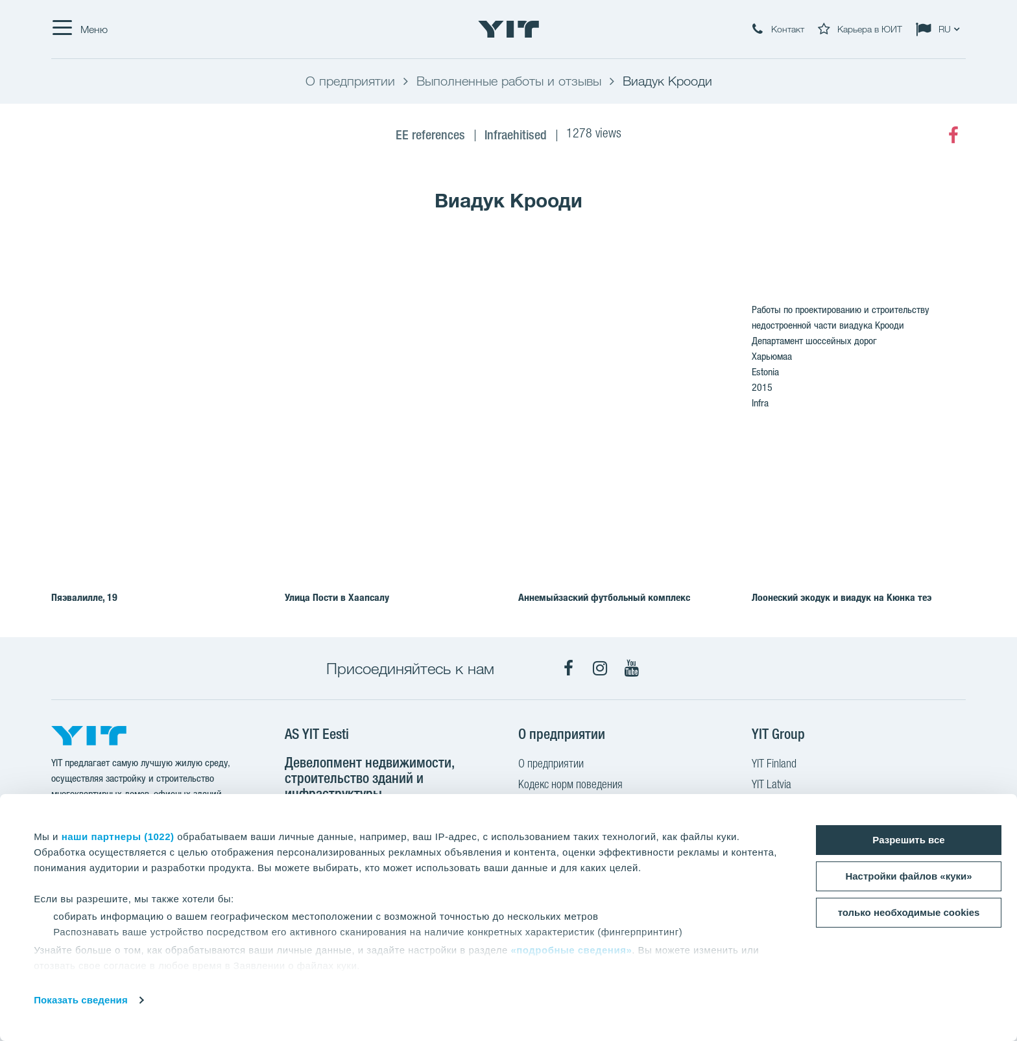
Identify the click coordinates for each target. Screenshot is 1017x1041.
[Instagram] (600, 668)
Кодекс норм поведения (570, 785)
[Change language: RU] (940, 29)
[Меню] (79, 29)
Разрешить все (908, 839)
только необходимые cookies (909, 912)
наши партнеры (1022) (118, 836)
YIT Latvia (771, 785)
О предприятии (551, 765)
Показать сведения (81, 999)
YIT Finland (774, 765)
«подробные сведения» (571, 949)
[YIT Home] (508, 29)
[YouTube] (631, 668)
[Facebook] (953, 135)
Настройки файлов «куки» (908, 876)
